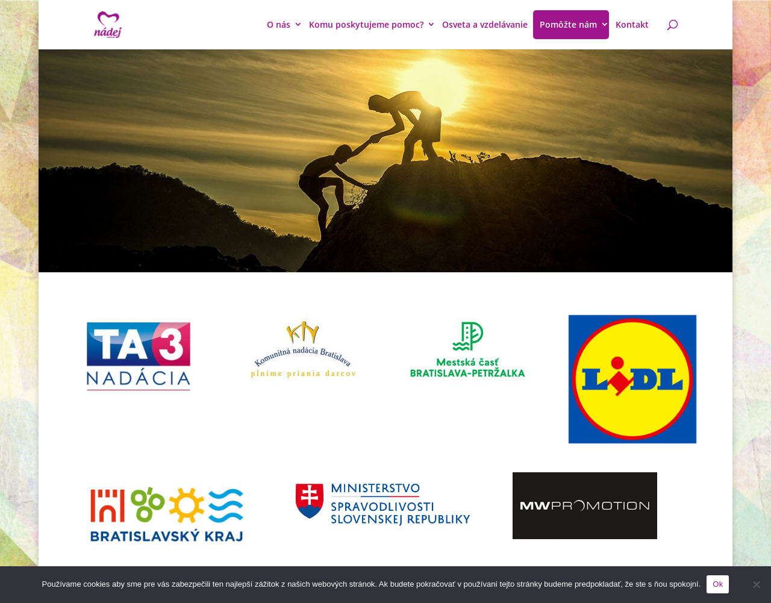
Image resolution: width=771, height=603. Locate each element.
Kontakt (632, 24)
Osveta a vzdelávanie (485, 24)
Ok (718, 584)
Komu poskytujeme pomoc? (366, 24)
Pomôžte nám (568, 24)
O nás (278, 24)
